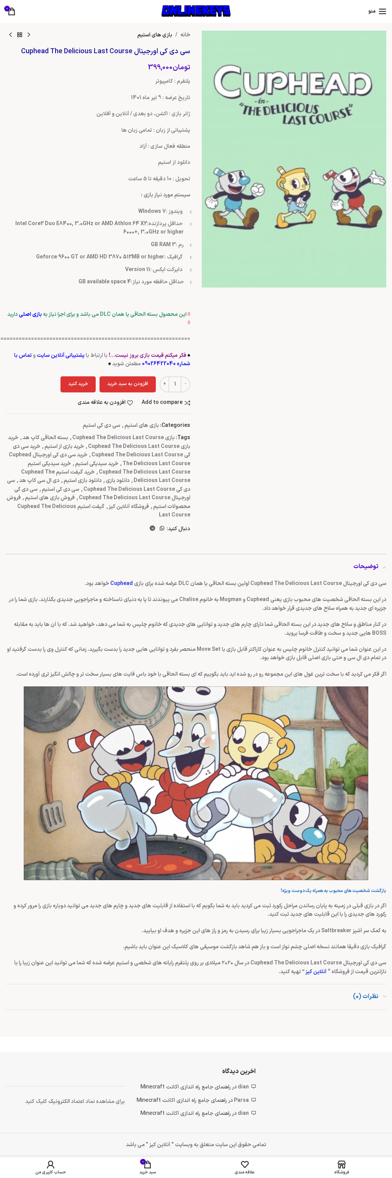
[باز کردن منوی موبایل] (377, 11)
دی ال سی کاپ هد (39, 481)
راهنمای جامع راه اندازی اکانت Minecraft (185, 1087)
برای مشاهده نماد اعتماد (98, 1102)
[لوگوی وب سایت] (196, 11)
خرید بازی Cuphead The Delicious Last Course (99, 442)
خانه (185, 35)
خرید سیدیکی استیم (96, 464)
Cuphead (121, 584)
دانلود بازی (117, 481)
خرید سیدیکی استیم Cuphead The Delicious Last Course (109, 468)
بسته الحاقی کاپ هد (45, 438)
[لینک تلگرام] (152, 528)
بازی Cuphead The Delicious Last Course (123, 438)
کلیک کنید (36, 1102)
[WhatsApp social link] (162, 528)
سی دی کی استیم (101, 426)
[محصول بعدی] (10, 35)
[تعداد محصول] (175, 384)
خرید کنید (78, 384)
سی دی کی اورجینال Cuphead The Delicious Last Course (102, 493)
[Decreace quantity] (185, 384)
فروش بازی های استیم (50, 498)
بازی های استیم (154, 35)
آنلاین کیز (316, 972)
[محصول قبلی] (28, 35)
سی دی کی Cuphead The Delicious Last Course (98, 485)
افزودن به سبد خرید (127, 384)
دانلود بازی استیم (82, 481)
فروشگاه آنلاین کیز (129, 507)
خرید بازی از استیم (64, 447)
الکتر (65, 1102)
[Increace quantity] (164, 384)
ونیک (54, 1102)
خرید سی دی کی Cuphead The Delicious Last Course (101, 451)
